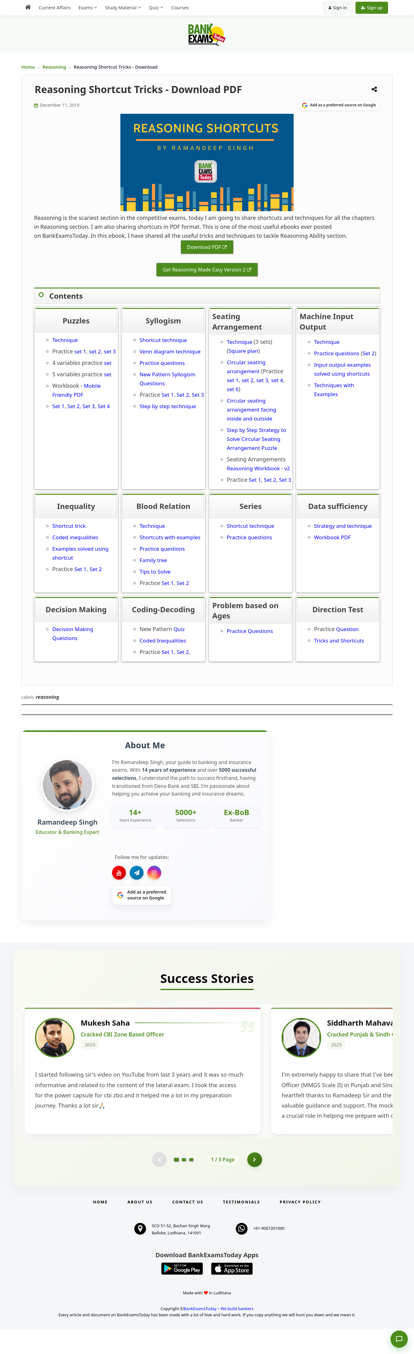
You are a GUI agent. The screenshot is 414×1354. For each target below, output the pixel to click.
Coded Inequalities (163, 640)
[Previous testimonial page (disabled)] (159, 1184)
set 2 (95, 351)
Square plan (243, 350)
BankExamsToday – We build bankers (218, 1333)
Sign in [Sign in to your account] (338, 8)
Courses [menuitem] (180, 7)
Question (347, 629)
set (107, 362)
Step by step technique (168, 406)
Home (28, 67)
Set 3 (89, 406)
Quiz (179, 629)
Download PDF (204, 247)
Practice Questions (250, 630)
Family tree (153, 560)
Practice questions (162, 362)
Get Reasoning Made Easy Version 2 (204, 269)
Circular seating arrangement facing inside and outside (251, 409)
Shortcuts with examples (170, 537)
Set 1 (58, 406)
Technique (65, 340)
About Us (140, 1227)
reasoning (47, 697)
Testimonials (241, 1227)
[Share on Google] (339, 105)
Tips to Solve (155, 571)
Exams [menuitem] (85, 7)
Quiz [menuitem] (154, 7)
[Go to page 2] (184, 1184)
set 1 (80, 351)
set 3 (110, 351)
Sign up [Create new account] (371, 8)
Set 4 (104, 406)
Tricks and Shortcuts (339, 640)
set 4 (277, 380)
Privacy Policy (300, 1227)
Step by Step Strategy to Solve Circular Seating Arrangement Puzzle (256, 438)
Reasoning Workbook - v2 (258, 468)
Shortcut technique (163, 340)
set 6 (233, 389)
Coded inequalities (75, 537)
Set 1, (168, 394)
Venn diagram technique (170, 351)
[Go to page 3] (191, 1184)
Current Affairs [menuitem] (55, 7)
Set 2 (368, 353)
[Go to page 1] (176, 1184)
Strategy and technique (343, 525)
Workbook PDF (332, 537)
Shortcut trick (69, 525)
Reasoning (54, 67)
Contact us (187, 1227)
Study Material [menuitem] (120, 7)
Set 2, (74, 406)
